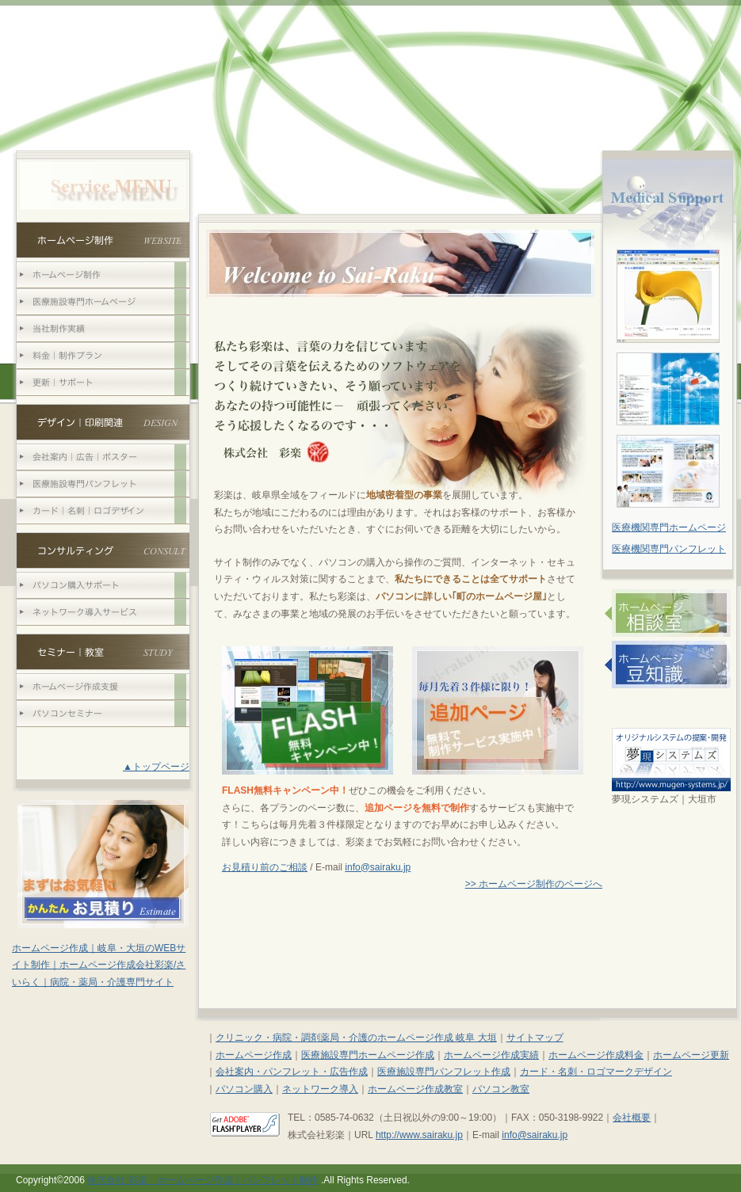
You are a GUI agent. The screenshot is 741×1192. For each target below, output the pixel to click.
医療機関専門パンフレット (669, 548)
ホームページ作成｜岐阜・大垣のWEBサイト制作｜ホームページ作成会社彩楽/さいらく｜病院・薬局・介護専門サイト (98, 965)
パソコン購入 (244, 1089)
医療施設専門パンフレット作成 (443, 1071)
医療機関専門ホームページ (669, 527)
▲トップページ (156, 766)
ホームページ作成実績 (491, 1055)
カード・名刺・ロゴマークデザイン (596, 1071)
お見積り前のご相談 (264, 867)
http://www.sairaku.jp (419, 1135)
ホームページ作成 (254, 1055)
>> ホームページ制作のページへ (533, 883)
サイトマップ (534, 1037)
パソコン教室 (500, 1089)
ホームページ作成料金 (596, 1055)
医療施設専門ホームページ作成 (367, 1055)
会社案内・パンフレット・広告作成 (292, 1071)
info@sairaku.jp (378, 867)
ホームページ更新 (691, 1055)
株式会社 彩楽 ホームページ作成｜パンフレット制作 (202, 1180)
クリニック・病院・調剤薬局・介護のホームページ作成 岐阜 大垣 (356, 1037)
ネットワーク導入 (320, 1089)
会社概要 (632, 1117)
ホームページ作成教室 (415, 1089)
